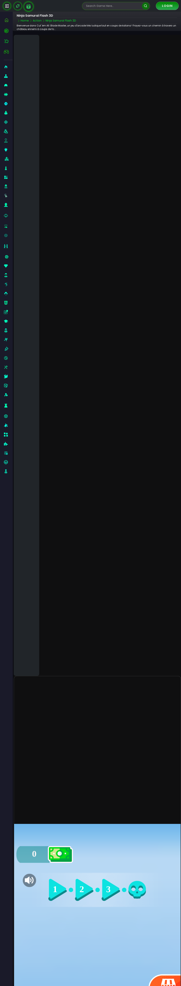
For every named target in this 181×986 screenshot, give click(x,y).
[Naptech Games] (17, 6)
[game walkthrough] (28, 6)
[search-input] (113, 6)
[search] (145, 6)
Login (167, 6)
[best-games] (8, 31)
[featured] (8, 41)
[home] (8, 20)
